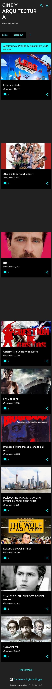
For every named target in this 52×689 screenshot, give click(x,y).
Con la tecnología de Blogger (26, 679)
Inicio (5, 35)
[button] (47, 94)
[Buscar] (41, 5)
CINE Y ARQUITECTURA (19, 11)
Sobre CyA (18, 35)
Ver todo (7, 49)
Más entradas (26, 670)
